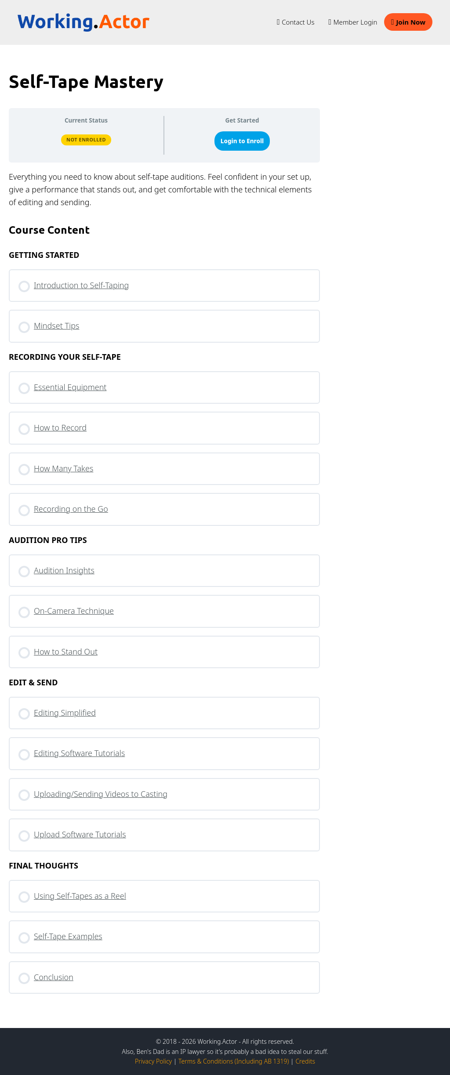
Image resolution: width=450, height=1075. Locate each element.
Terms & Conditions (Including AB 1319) (233, 1061)
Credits (305, 1061)
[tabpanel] (164, 189)
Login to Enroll (242, 141)
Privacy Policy (153, 1061)
